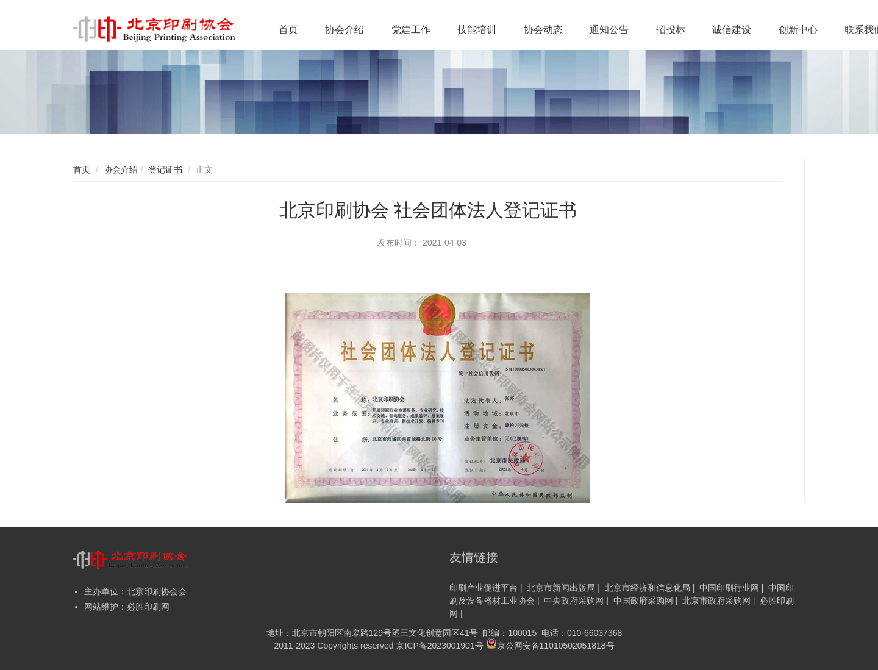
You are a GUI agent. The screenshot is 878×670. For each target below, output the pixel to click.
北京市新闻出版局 (561, 588)
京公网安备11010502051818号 (550, 645)
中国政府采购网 (643, 600)
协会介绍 (121, 169)
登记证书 (165, 169)
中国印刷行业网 (729, 588)
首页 (81, 169)
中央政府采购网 (574, 600)
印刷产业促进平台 (483, 588)
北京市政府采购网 (716, 600)
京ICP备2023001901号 (439, 645)
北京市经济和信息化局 (647, 588)
